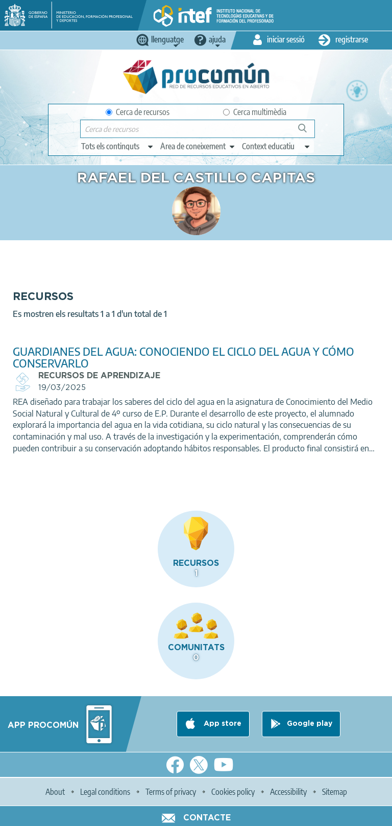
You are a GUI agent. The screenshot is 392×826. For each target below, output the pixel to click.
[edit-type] (117, 146)
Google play (309, 724)
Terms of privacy (170, 792)
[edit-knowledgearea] (198, 146)
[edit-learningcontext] (276, 146)
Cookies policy (233, 792)
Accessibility (288, 792)
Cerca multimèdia (254, 112)
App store (221, 724)
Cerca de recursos (137, 112)
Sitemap (334, 792)
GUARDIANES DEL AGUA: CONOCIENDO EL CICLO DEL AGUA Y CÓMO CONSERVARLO (183, 357)
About (55, 792)
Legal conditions (105, 792)
